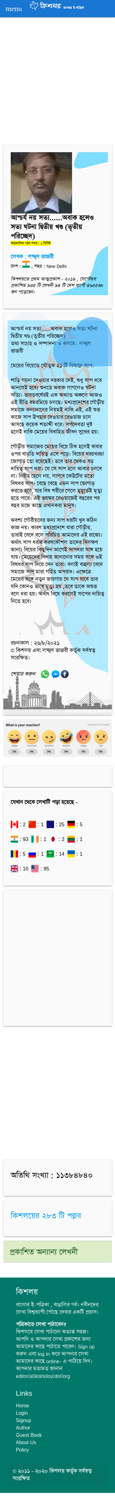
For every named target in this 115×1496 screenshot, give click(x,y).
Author (23, 1427)
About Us (26, 1442)
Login (22, 1413)
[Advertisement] (57, 82)
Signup (23, 1420)
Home (22, 1405)
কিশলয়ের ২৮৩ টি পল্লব (46, 1216)
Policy (22, 1449)
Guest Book (29, 1435)
